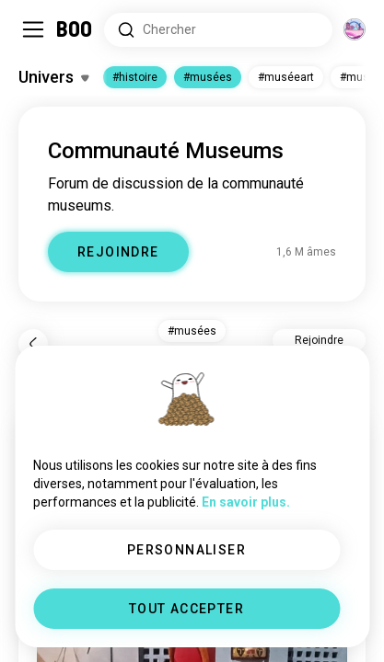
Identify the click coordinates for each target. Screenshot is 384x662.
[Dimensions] (354, 29)
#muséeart (286, 77)
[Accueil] (75, 29)
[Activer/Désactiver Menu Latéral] (33, 29)
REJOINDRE (118, 252)
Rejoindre (319, 340)
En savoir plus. (246, 502)
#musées (207, 77)
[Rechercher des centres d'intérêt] (218, 30)
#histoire (134, 77)
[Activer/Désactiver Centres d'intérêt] (53, 77)
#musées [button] (192, 331)
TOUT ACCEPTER (186, 608)
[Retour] (33, 344)
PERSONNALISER (186, 549)
